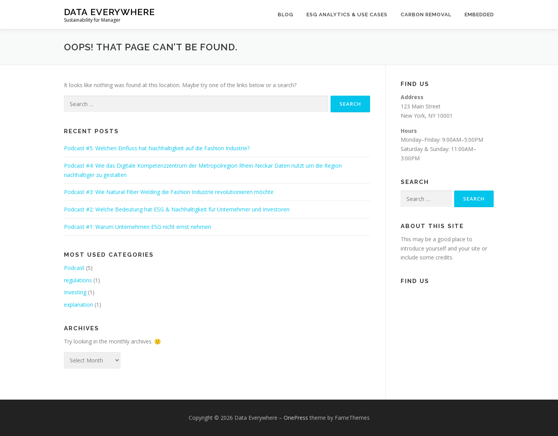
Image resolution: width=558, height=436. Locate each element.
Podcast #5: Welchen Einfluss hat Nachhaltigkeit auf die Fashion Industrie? (157, 148)
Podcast (74, 267)
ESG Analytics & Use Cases (347, 14)
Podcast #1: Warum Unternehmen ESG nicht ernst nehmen (137, 226)
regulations (78, 280)
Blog (285, 14)
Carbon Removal (426, 14)
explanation (78, 304)
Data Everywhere (109, 12)
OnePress (296, 417)
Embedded (479, 14)
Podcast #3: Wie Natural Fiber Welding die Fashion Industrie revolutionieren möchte (169, 192)
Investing (75, 292)
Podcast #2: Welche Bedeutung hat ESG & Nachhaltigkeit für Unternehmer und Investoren (176, 209)
